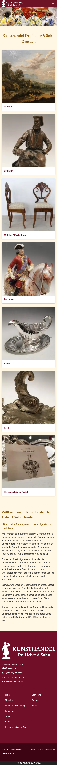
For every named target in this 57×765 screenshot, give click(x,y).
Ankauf (35, 700)
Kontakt (35, 705)
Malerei (8, 695)
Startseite (36, 695)
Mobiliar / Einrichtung (15, 705)
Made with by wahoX (28, 763)
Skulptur (9, 700)
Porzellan (9, 711)
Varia (7, 721)
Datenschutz (49, 750)
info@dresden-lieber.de (12, 681)
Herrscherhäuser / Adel (16, 727)
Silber (7, 716)
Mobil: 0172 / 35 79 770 (13, 677)
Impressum (36, 750)
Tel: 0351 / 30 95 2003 (12, 673)
